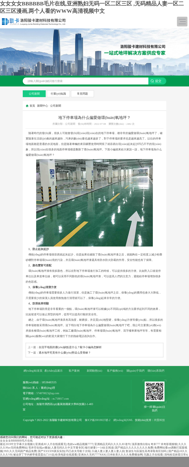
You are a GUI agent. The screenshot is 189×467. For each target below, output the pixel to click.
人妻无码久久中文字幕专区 (67, 447)
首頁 (32, 105)
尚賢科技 (159, 420)
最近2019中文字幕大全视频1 (17, 444)
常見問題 (82, 93)
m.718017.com (60, 398)
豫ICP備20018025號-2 (97, 420)
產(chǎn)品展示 (53, 370)
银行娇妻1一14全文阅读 (99, 447)
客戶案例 (74, 370)
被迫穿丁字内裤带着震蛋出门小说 (33, 454)
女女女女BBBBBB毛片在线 (16, 440)
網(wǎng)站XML (123, 420)
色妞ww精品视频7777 (80, 444)
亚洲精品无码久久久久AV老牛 (112, 444)
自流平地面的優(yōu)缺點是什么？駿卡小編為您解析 (70, 347)
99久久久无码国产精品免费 (20, 451)
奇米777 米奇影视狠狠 (164, 444)
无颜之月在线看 (153, 454)
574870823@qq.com (47, 393)
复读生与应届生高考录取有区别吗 (146, 451)
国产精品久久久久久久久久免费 (134, 447)
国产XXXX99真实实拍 (51, 451)
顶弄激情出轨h (140, 444)
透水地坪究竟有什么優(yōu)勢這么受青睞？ (65, 352)
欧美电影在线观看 (66, 454)
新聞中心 (42, 105)
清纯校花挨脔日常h (175, 454)
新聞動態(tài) (94, 370)
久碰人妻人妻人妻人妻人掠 (108, 451)
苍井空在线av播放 (39, 447)
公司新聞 (34, 93)
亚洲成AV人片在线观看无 (50, 444)
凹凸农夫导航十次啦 (78, 451)
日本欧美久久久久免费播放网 (125, 454)
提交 (158, 81)
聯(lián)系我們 (156, 370)
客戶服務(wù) (115, 370)
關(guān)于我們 (136, 370)
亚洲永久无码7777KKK (92, 454)
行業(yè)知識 (58, 93)
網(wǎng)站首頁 (33, 370)
